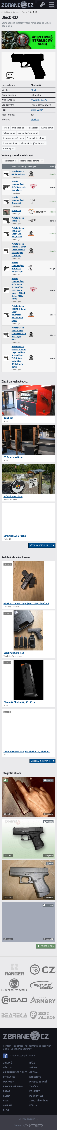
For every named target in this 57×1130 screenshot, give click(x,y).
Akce (6, 1100)
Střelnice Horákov (12, 496)
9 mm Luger (37, 109)
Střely (33, 1067)
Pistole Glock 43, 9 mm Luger (19, 173)
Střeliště (35, 1077)
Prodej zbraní (38, 1081)
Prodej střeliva (13, 1086)
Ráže (32, 1062)
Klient (28, 1045)
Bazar (6, 1091)
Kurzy (6, 1095)
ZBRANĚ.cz (6, 12)
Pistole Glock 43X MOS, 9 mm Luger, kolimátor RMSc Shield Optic (19, 313)
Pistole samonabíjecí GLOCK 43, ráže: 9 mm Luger (19, 186)
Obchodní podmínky (20, 1048)
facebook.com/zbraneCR (22, 1055)
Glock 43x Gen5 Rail (13, 652)
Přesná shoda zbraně (29, 160)
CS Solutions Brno (12, 457)
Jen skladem (8, 160)
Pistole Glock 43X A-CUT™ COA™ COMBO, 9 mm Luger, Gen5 (19, 333)
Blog (6, 1110)
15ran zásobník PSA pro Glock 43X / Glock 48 (26, 751)
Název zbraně (18, 166)
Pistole (24, 12)
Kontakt (7, 1045)
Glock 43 (35, 119)
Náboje (7, 1067)
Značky (33, 1086)
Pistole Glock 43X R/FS (18, 219)
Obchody (8, 1081)
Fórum (33, 1105)
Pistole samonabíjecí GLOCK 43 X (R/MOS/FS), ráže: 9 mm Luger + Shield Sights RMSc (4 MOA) (18, 288)
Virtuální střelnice (15, 1072)
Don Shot (8, 417)
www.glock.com (39, 99)
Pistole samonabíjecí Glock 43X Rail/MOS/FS (18, 267)
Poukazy (34, 1091)
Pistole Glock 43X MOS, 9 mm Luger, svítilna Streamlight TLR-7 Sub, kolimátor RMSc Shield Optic (19, 356)
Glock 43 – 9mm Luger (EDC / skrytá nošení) (26, 603)
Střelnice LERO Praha (14, 535)
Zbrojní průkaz (38, 1100)
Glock (33, 90)
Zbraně (16, 12)
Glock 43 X (16, 210)
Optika (33, 1072)
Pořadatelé (36, 1095)
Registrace (18, 1045)
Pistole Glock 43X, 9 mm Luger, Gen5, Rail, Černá (18, 232)
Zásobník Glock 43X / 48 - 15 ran (19, 702)
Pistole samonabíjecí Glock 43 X (18, 200)
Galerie (7, 1105)
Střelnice (9, 1077)
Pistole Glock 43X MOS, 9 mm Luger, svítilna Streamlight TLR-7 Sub (19, 249)
